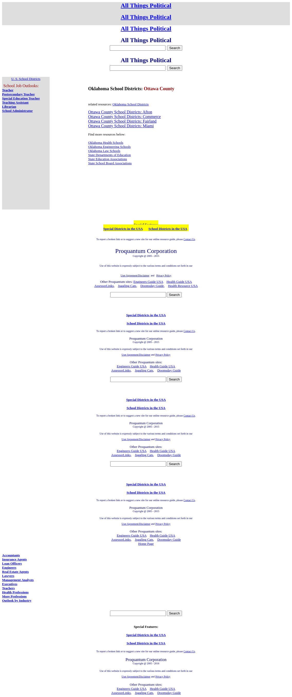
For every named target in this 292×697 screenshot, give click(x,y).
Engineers (9, 567)
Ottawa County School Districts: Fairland (122, 121)
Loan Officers (12, 563)
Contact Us (189, 239)
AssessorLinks (104, 286)
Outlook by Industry (16, 600)
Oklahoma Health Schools (105, 142)
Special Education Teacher (21, 98)
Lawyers (8, 576)
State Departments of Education (109, 155)
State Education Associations (107, 159)
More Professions (14, 596)
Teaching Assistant (15, 102)
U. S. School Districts (25, 79)
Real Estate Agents (15, 572)
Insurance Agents (14, 559)
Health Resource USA (183, 286)
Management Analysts (18, 580)
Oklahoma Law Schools (104, 151)
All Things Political (146, 5)
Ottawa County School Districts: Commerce (124, 116)
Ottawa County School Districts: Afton (120, 112)
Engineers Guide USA (148, 282)
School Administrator (17, 111)
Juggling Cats (127, 286)
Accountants (11, 555)
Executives (9, 584)
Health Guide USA (179, 282)
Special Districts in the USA (123, 229)
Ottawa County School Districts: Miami (121, 126)
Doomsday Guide (152, 286)
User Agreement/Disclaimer (136, 354)
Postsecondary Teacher (18, 94)
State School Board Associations (110, 163)
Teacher (7, 90)
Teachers (8, 588)
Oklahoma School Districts (131, 104)
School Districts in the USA (168, 229)
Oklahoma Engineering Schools (109, 147)
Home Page (146, 544)
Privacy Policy (162, 354)
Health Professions (15, 592)
